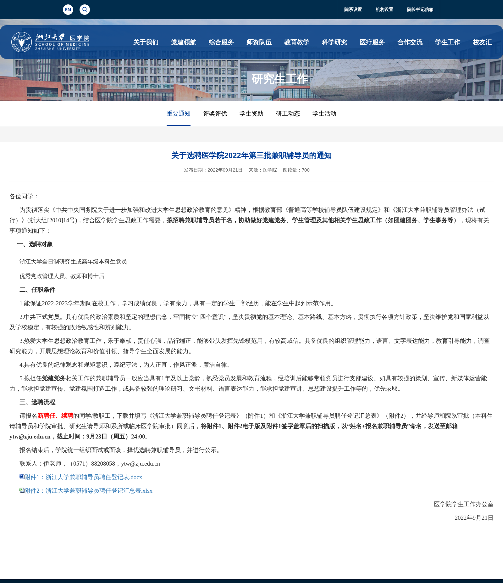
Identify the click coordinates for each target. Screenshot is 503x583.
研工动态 (288, 113)
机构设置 (384, 9)
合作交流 (410, 42)
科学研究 (334, 42)
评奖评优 (215, 113)
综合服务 (221, 42)
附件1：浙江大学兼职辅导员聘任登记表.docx (83, 477)
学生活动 (324, 113)
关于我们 (145, 42)
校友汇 (482, 42)
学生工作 (447, 42)
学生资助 (251, 113)
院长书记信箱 (420, 9)
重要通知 (179, 113)
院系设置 (353, 9)
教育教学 (296, 42)
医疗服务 (372, 42)
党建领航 (183, 42)
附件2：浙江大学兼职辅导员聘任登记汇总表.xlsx (88, 490)
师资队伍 (259, 42)
